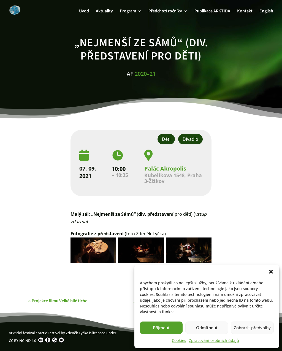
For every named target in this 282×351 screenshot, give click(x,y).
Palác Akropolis (165, 168)
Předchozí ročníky (165, 11)
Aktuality (104, 11)
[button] (271, 271)
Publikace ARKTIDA (212, 11)
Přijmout (161, 327)
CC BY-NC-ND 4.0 (36, 340)
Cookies (179, 340)
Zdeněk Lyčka (77, 332)
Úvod (84, 11)
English (266, 11)
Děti (166, 139)
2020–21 (145, 73)
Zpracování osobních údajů (214, 340)
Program (128, 11)
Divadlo (190, 139)
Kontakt (245, 11)
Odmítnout (207, 327)
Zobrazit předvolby (252, 327)
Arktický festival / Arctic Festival (34, 332)
